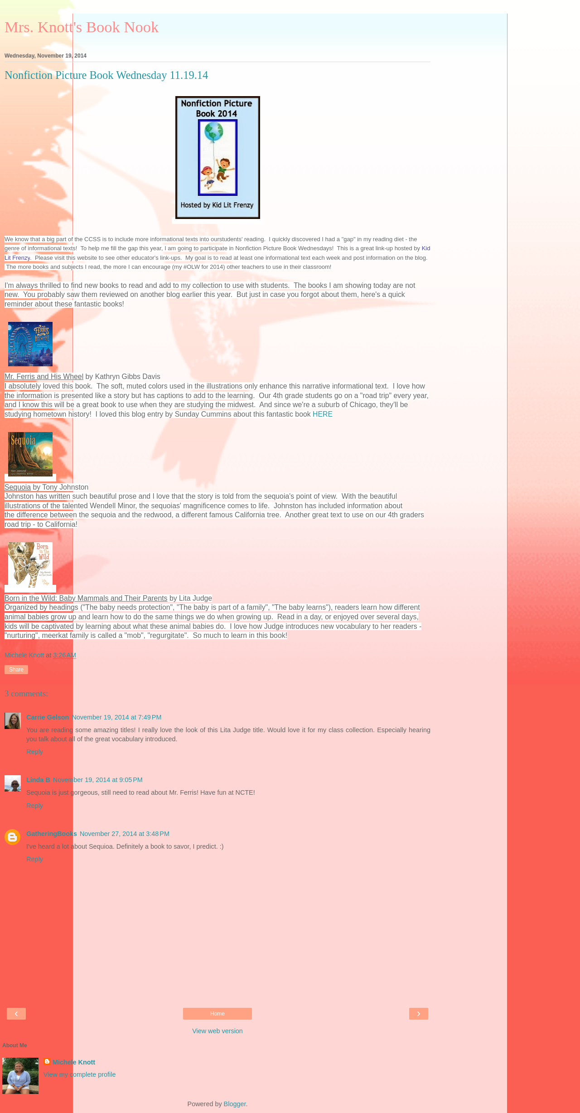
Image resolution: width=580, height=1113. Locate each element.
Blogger (235, 1104)
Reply (34, 751)
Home (217, 1014)
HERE (323, 414)
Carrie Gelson (47, 717)
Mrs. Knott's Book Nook (82, 26)
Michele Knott (74, 1062)
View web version (217, 1031)
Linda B (38, 779)
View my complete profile (80, 1074)
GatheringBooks (51, 833)
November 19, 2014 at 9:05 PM (98, 779)
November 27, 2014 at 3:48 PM (124, 833)
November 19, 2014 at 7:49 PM (116, 717)
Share (16, 669)
